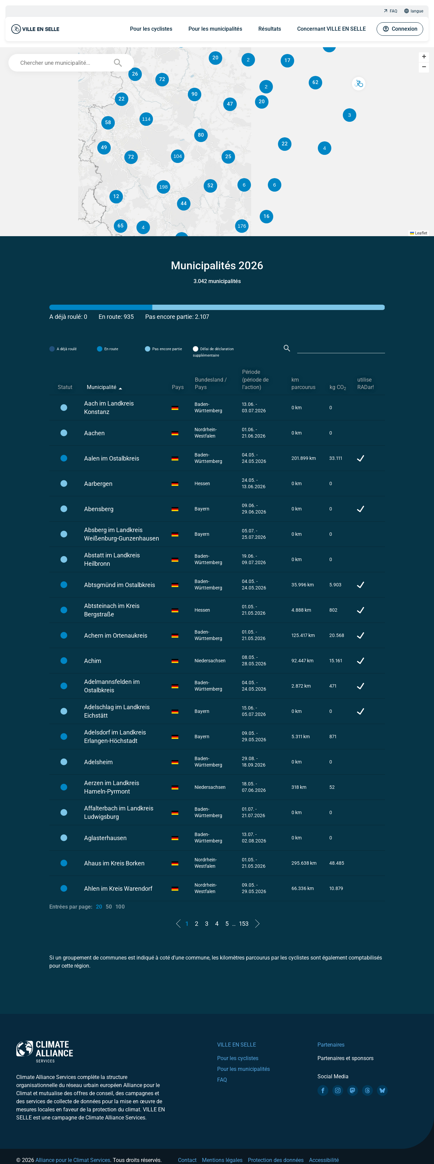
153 (244, 923)
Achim (92, 660)
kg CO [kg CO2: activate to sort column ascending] (338, 387)
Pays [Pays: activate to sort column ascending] (178, 387)
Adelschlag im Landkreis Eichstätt (117, 711)
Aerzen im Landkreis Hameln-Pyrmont (111, 787)
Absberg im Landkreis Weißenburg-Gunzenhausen (121, 534)
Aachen (94, 433)
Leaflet (418, 233)
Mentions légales (222, 1160)
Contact (187, 1160)
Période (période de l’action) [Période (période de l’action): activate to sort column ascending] (255, 380)
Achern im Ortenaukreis (115, 635)
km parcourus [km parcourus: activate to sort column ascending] (303, 384)
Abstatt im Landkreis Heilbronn (112, 559)
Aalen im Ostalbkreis (111, 458)
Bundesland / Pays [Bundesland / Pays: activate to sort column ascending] (211, 384)
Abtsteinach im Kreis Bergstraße (111, 610)
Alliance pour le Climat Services (72, 1160)
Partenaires (330, 1045)
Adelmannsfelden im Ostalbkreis (112, 686)
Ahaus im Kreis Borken (114, 863)
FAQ (390, 11)
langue (413, 11)
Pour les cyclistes (151, 29)
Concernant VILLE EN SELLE (331, 29)
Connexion (399, 29)
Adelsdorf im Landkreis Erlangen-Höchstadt (115, 736)
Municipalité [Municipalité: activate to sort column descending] (101, 387)
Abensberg (98, 508)
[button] (274, 185)
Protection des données (276, 1160)
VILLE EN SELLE (236, 1045)
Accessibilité (324, 1160)
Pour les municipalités (215, 29)
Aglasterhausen (105, 837)
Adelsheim (98, 762)
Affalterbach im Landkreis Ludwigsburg (118, 812)
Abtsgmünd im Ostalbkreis (119, 584)
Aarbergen (98, 483)
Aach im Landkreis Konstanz (109, 407)
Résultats (269, 29)
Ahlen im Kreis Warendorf (118, 888)
